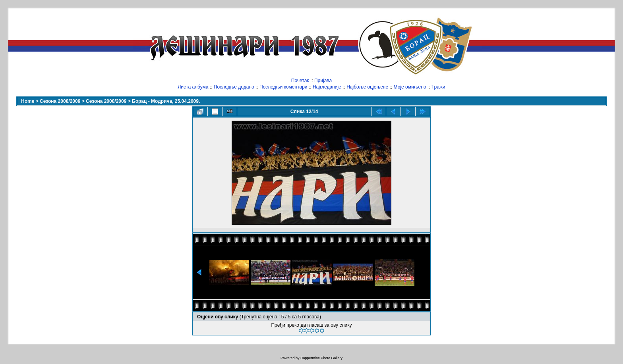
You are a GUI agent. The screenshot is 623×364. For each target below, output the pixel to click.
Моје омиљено (410, 87)
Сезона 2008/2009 (60, 101)
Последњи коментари (283, 87)
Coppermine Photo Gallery (321, 358)
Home (27, 101)
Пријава (323, 80)
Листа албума (193, 87)
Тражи (438, 87)
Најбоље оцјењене (367, 87)
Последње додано (234, 87)
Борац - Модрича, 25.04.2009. (166, 101)
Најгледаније (327, 87)
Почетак (300, 80)
